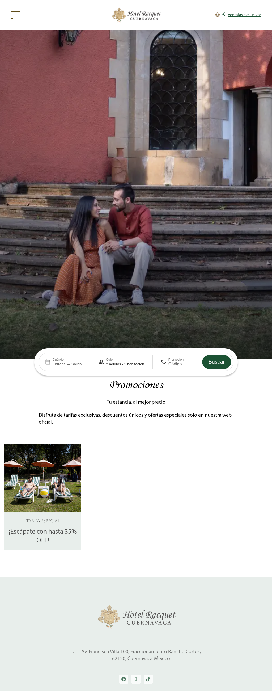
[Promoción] (181, 364)
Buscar (217, 362)
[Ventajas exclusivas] (241, 15)
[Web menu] (17, 15)
